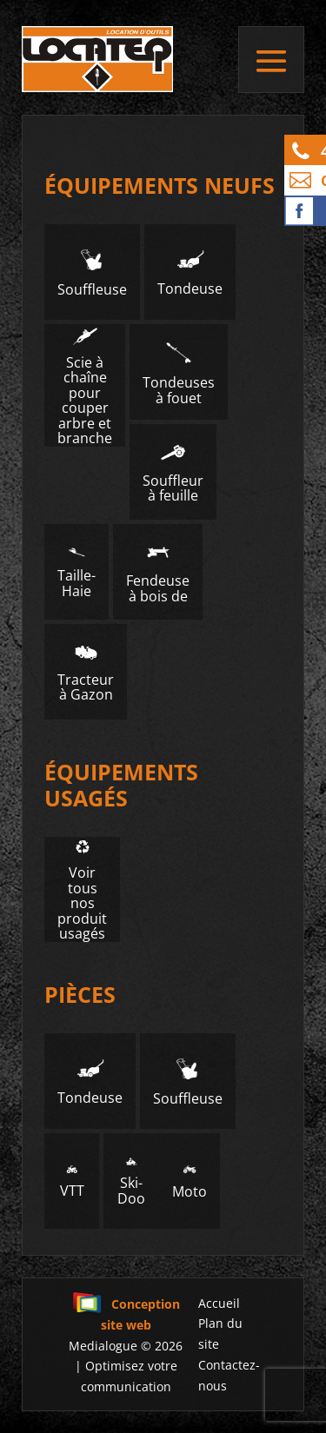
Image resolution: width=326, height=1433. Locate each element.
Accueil (219, 1303)
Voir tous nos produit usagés (82, 889)
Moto (189, 1181)
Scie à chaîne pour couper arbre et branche (84, 385)
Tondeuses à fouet (179, 373)
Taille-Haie (76, 572)
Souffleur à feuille (173, 472)
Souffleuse (92, 272)
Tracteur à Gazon (85, 672)
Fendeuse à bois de (158, 573)
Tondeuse (190, 272)
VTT (72, 1182)
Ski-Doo (131, 1182)
